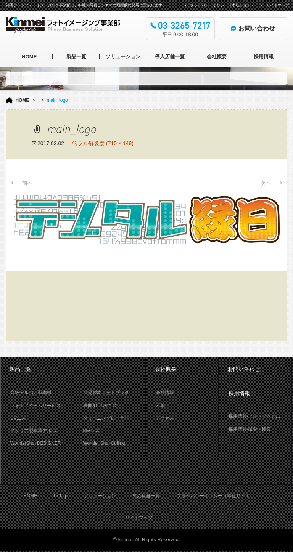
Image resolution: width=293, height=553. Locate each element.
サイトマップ (277, 5)
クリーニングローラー (106, 418)
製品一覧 (76, 56)
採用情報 (264, 56)
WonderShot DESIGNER (35, 443)
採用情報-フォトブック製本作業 (260, 416)
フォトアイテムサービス (35, 405)
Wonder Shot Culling (104, 443)
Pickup (61, 497)
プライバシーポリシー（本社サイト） (222, 5)
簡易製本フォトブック (106, 392)
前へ (20, 183)
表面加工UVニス (100, 405)
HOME (29, 56)
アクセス (165, 418)
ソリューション (123, 56)
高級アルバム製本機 (31, 392)
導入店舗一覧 (170, 56)
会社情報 (165, 392)
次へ (272, 183)
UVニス (18, 418)
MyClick (91, 430)
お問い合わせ (244, 369)
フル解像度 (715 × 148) (106, 143)
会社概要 (217, 56)
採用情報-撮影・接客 (250, 429)
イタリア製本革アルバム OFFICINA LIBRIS (42, 430)
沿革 (160, 405)
